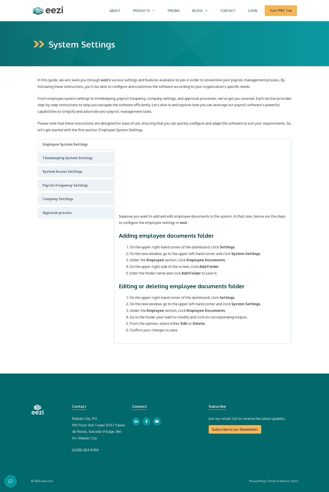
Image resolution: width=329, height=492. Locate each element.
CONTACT (228, 11)
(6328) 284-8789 (85, 450)
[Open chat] (10, 481)
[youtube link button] (157, 421)
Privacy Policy (257, 481)
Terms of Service (278, 481)
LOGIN (252, 11)
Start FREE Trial (281, 10)
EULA (295, 481)
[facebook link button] (146, 421)
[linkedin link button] (136, 421)
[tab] (76, 144)
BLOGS (203, 10)
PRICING (174, 11)
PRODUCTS (147, 10)
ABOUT (115, 11)
